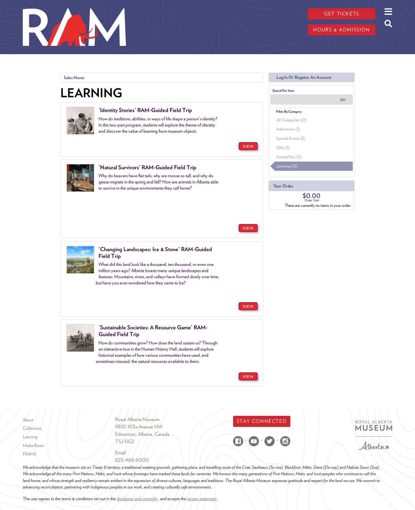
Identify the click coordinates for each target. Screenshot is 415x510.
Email (120, 453)
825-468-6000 (132, 460)
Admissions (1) (288, 129)
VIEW (248, 146)
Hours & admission (341, 30)
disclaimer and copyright (137, 498)
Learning (30, 436)
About (28, 419)
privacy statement (202, 498)
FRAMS (29, 454)
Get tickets (341, 14)
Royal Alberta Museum (137, 419)
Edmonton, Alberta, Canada (142, 434)
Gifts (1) (282, 147)
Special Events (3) (290, 138)
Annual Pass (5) (288, 157)
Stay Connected (262, 421)
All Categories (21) (291, 120)
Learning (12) (286, 166)
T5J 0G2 (124, 441)
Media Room (33, 445)
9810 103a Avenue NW (139, 427)
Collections (32, 428)
